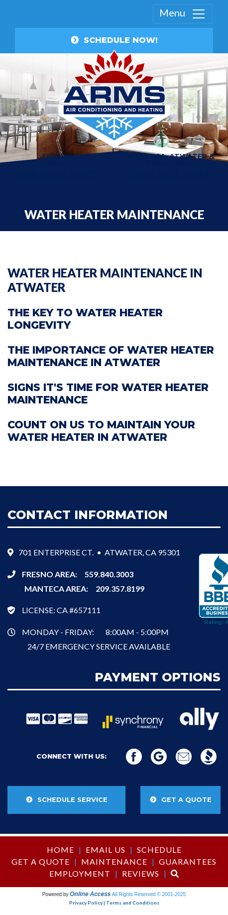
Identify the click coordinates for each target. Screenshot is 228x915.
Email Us (105, 849)
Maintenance (114, 861)
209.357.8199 (171, 175)
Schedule (159, 849)
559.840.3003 (109, 574)
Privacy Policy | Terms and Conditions (114, 903)
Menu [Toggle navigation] (182, 13)
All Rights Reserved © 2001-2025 (149, 894)
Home (60, 849)
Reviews (140, 873)
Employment (80, 873)
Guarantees (188, 861)
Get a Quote (40, 861)
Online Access (90, 894)
